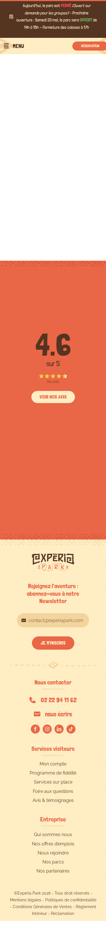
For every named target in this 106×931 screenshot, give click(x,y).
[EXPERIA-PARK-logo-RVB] (53, 555)
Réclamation (62, 913)
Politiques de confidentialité (70, 900)
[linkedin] (59, 729)
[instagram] (47, 729)
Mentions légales (25, 900)
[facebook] (35, 729)
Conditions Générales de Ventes (42, 906)
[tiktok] (70, 729)
